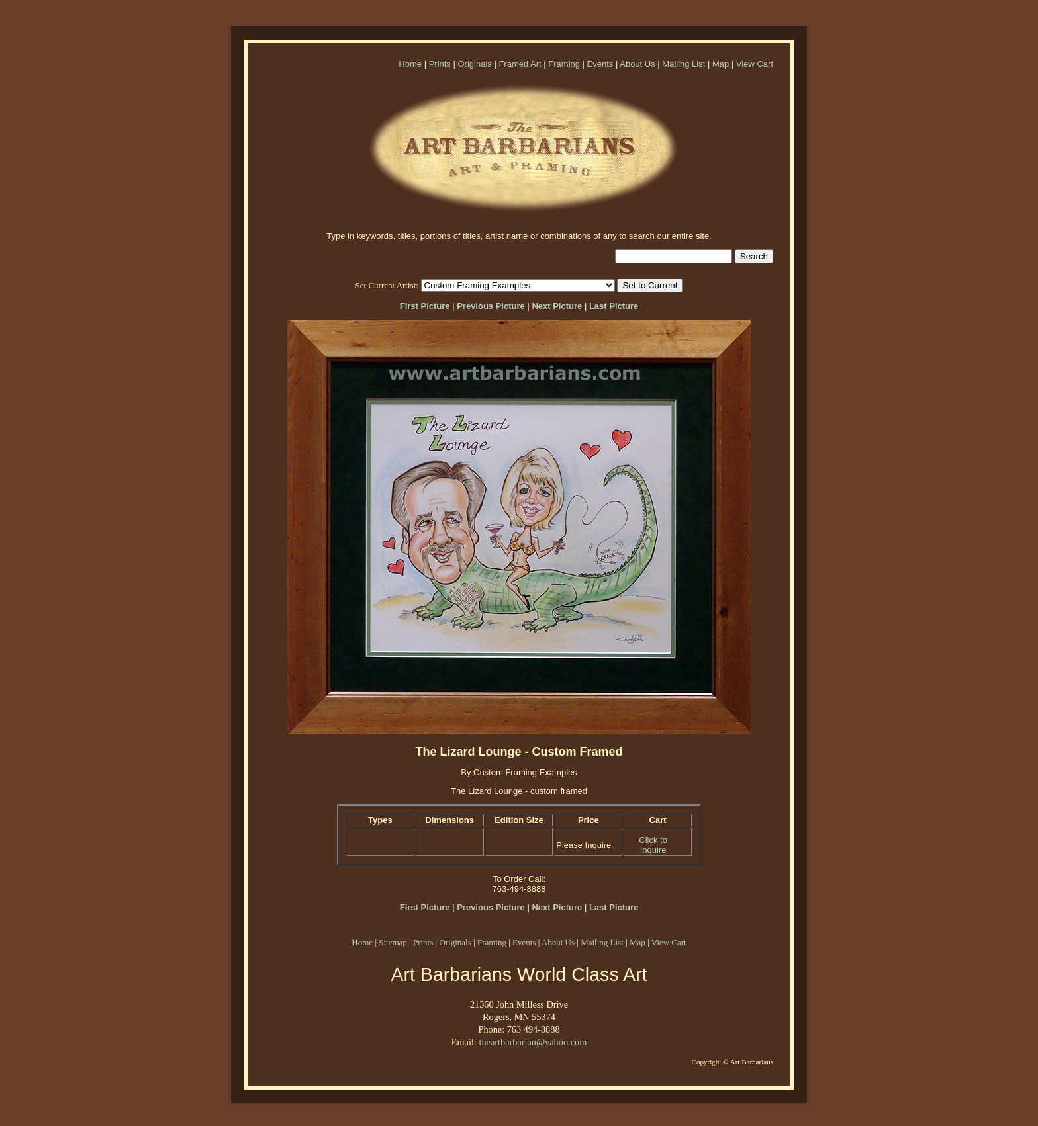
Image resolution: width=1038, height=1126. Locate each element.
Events (600, 64)
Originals (474, 64)
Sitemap (393, 942)
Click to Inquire (653, 845)
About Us (637, 64)
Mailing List (683, 64)
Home (410, 64)
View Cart (754, 64)
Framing (564, 64)
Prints (440, 64)
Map (720, 64)
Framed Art (519, 64)
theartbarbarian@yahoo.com (533, 1042)
